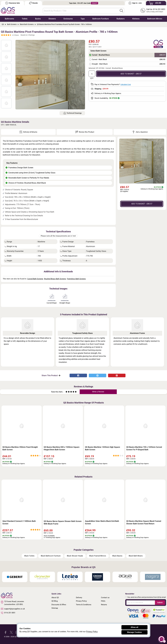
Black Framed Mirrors (97, 556)
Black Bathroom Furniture (51, 556)
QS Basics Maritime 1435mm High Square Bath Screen (102, 448)
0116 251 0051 (8, 613)
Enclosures (68, 19)
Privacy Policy (81, 601)
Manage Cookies (134, 632)
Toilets (24, 19)
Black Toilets (29, 556)
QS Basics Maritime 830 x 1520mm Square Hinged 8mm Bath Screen (61, 448)
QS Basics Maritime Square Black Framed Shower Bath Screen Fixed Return (143, 522)
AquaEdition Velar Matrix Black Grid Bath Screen (102, 522)
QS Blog (54, 601)
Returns (104, 605)
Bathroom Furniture (100, 19)
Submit (160, 602)
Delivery (79, 597)
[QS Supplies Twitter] (11, 632)
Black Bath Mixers (136, 556)
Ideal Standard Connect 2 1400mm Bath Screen (19, 522)
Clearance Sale (12, 3)
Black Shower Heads (75, 556)
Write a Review (98, 392)
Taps (83, 19)
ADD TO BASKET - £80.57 (130, 74)
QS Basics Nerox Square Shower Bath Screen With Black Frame (63, 522)
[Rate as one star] (66, 392)
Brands (33, 3)
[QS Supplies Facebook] (5, 632)
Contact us (105, 597)
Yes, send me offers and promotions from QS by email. (146, 597)
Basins (38, 19)
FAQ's (103, 601)
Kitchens (136, 19)
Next (82, 74)
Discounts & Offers (58, 605)
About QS (55, 597)
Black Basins (117, 556)
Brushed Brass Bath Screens (55, 279)
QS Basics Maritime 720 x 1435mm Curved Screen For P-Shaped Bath (144, 448)
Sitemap (54, 608)
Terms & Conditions (83, 605)
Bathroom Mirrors (154, 19)
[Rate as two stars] (67, 392)
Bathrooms (9, 19)
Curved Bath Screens (35, 279)
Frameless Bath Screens (76, 279)
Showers (52, 19)
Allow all (134, 627)
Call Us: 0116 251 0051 (155, 9)
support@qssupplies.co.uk (13, 609)
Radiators (121, 19)
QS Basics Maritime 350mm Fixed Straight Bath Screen (20, 448)
